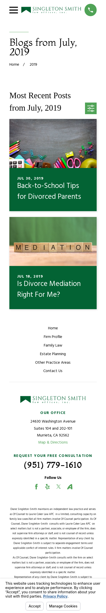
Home (53, 328)
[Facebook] (36, 486)
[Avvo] (70, 486)
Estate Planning (53, 354)
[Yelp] (47, 486)
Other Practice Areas (53, 363)
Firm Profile (53, 337)
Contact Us (52, 371)
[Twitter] (58, 486)
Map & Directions (53, 442)
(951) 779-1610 (53, 465)
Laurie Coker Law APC (42, 514)
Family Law (53, 345)
